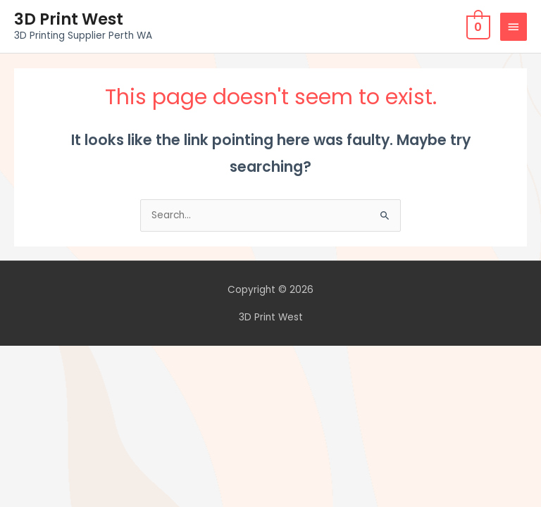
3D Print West (68, 19)
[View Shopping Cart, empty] (477, 26)
